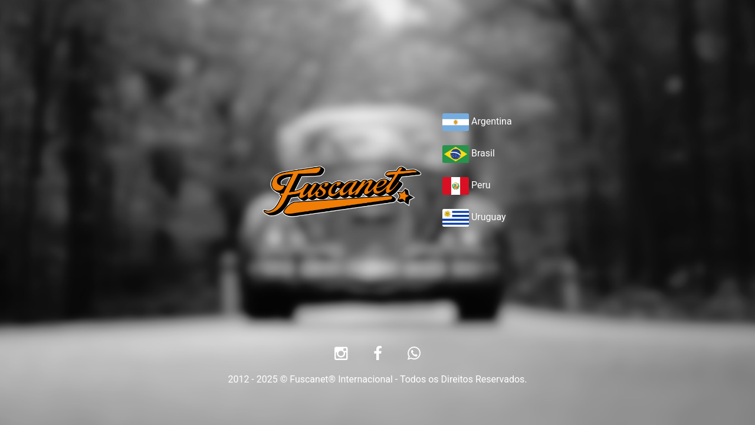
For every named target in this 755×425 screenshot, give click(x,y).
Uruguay (474, 217)
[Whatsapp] (414, 356)
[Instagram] (341, 356)
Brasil (468, 153)
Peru (466, 185)
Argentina (477, 121)
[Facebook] (378, 356)
